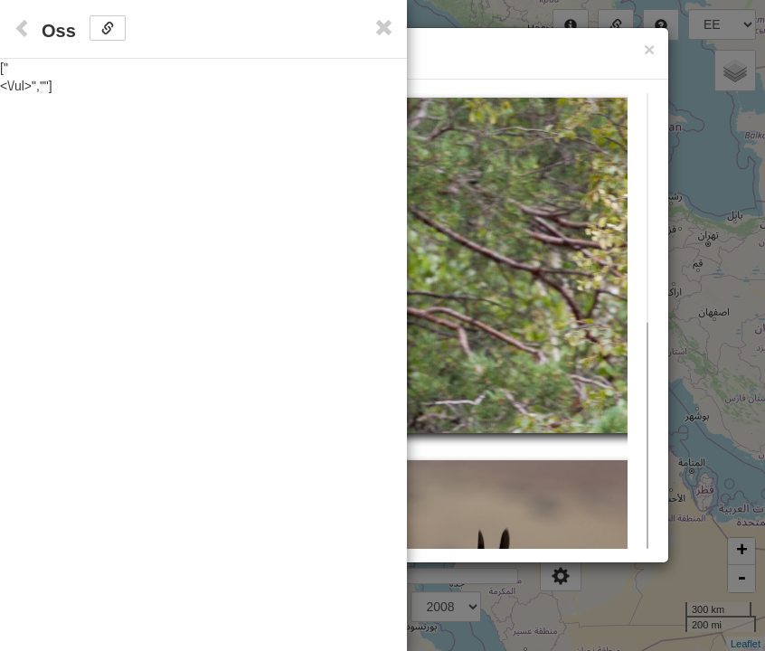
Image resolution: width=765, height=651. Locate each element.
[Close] (649, 49)
